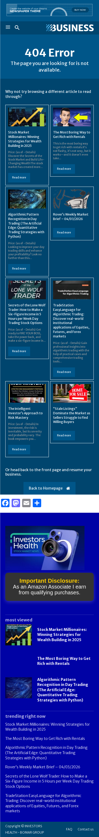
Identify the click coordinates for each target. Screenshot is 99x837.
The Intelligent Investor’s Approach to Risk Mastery (25, 413)
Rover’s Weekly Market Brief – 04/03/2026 (42, 767)
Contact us (86, 829)
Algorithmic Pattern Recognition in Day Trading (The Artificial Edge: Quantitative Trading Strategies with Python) (26, 225)
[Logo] (70, 27)
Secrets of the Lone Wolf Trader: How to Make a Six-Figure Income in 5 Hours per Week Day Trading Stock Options (27, 314)
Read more (19, 177)
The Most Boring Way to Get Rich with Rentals (71, 134)
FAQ (69, 829)
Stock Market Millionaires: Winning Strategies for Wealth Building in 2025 (62, 634)
